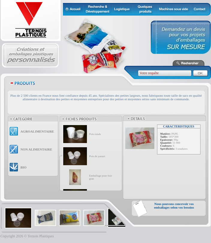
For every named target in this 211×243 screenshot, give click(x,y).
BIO (23, 167)
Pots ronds (95, 134)
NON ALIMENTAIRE (36, 149)
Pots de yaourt (97, 156)
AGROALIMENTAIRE (37, 131)
